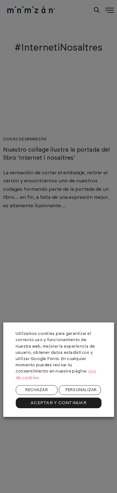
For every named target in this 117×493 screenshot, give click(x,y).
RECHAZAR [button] (36, 390)
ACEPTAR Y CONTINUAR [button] (58, 403)
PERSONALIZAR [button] (81, 390)
